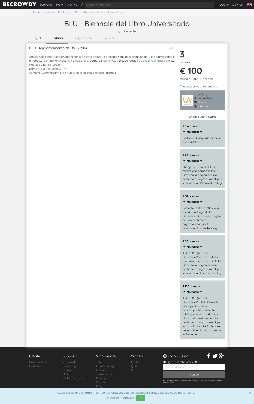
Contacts (102, 370)
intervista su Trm (57, 68)
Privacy (101, 378)
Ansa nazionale (78, 60)
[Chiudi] (250, 393)
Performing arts (73, 378)
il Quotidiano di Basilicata (153, 60)
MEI (132, 370)
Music (66, 374)
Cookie (100, 382)
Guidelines (35, 366)
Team (100, 362)
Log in (224, 4)
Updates (57, 38)
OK (140, 398)
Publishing (69, 366)
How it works (66, 4)
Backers (109, 38)
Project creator (83, 38)
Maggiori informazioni (121, 397)
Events (67, 370)
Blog (99, 386)
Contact (203, 102)
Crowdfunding (105, 366)
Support (46, 4)
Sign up (237, 4)
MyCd (133, 366)
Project (36, 38)
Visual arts (69, 362)
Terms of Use (104, 374)
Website (203, 106)
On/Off (134, 362)
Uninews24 (110, 60)
